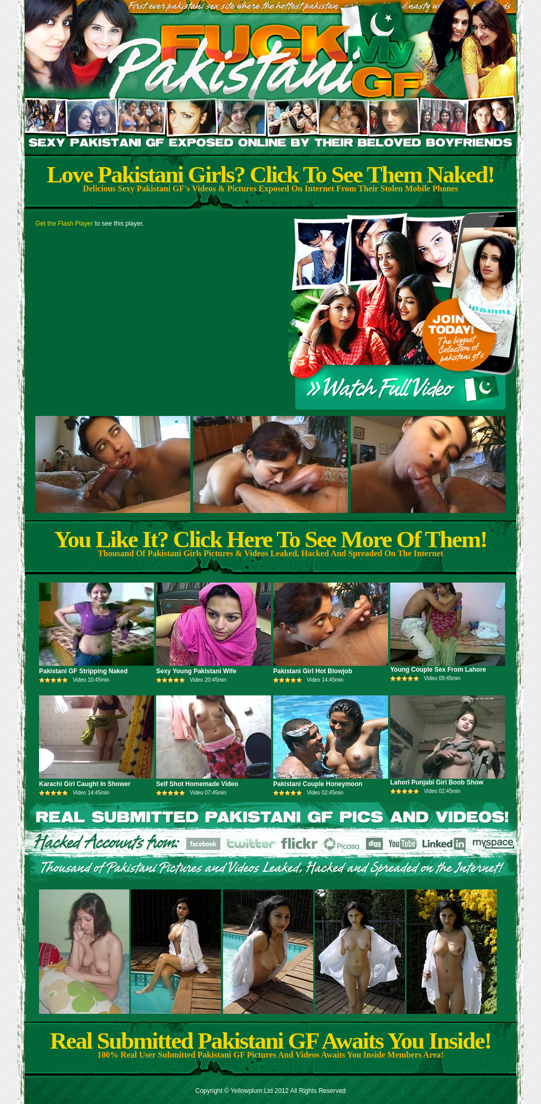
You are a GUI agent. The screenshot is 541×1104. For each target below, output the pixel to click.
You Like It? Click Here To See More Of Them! (270, 539)
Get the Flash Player (64, 223)
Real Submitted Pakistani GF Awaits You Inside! (270, 1041)
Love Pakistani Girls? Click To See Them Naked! (271, 174)
